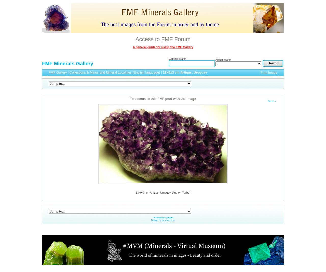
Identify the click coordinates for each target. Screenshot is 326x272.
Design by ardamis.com (163, 220)
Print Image (269, 72)
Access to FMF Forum (163, 39)
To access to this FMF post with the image (163, 99)
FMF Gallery (58, 72)
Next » (272, 101)
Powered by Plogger (163, 217)
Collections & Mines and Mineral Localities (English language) (115, 72)
